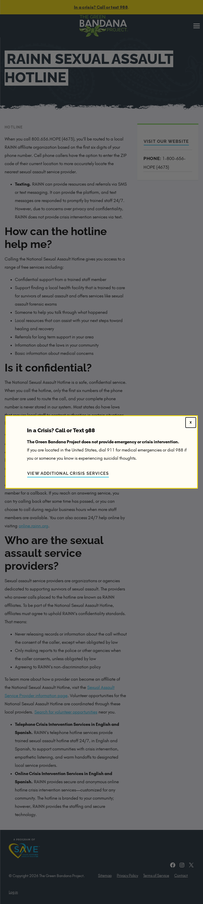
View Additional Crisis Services (68, 473)
